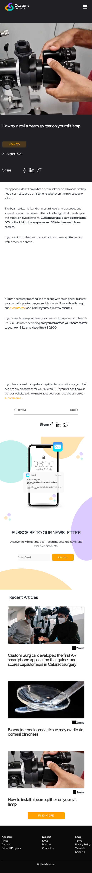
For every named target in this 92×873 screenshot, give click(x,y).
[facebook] (24, 170)
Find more (46, 815)
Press (5, 840)
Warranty (80, 848)
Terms (78, 840)
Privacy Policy (82, 844)
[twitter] (39, 170)
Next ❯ (74, 409)
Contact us (48, 848)
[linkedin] (32, 170)
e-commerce (17, 308)
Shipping (80, 851)
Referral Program (11, 848)
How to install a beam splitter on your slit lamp (42, 802)
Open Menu (85, 7)
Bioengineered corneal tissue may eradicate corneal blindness (45, 732)
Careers (6, 844)
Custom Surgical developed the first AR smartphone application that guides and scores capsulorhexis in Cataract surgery (42, 660)
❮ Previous (20, 409)
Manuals (46, 844)
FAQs (45, 840)
